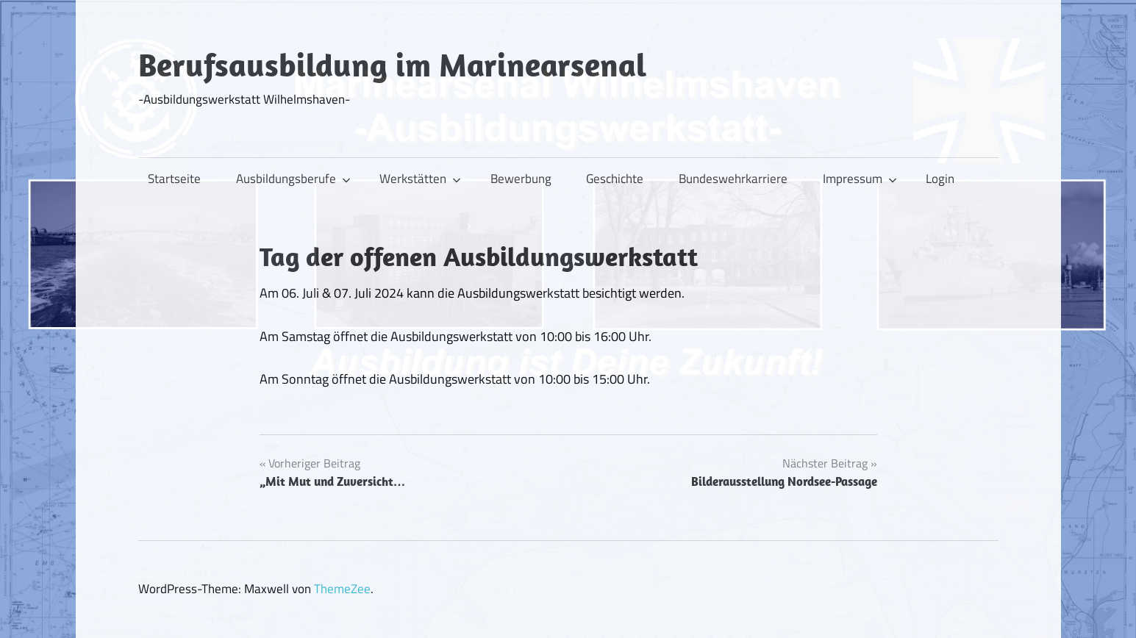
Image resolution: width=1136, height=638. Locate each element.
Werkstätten (420, 178)
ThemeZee (342, 588)
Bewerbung (520, 178)
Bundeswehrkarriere (733, 178)
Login (940, 178)
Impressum (860, 178)
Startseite (174, 178)
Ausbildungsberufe (293, 178)
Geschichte (614, 178)
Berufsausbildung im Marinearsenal (392, 65)
